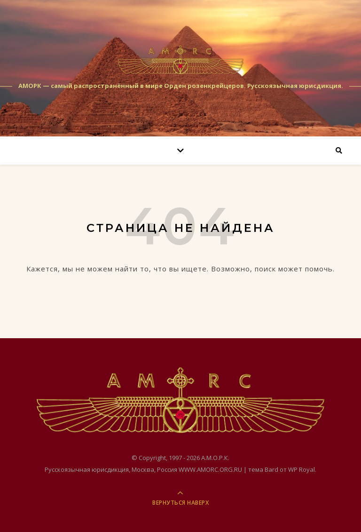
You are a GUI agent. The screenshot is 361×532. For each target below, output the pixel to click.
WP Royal (301, 469)
